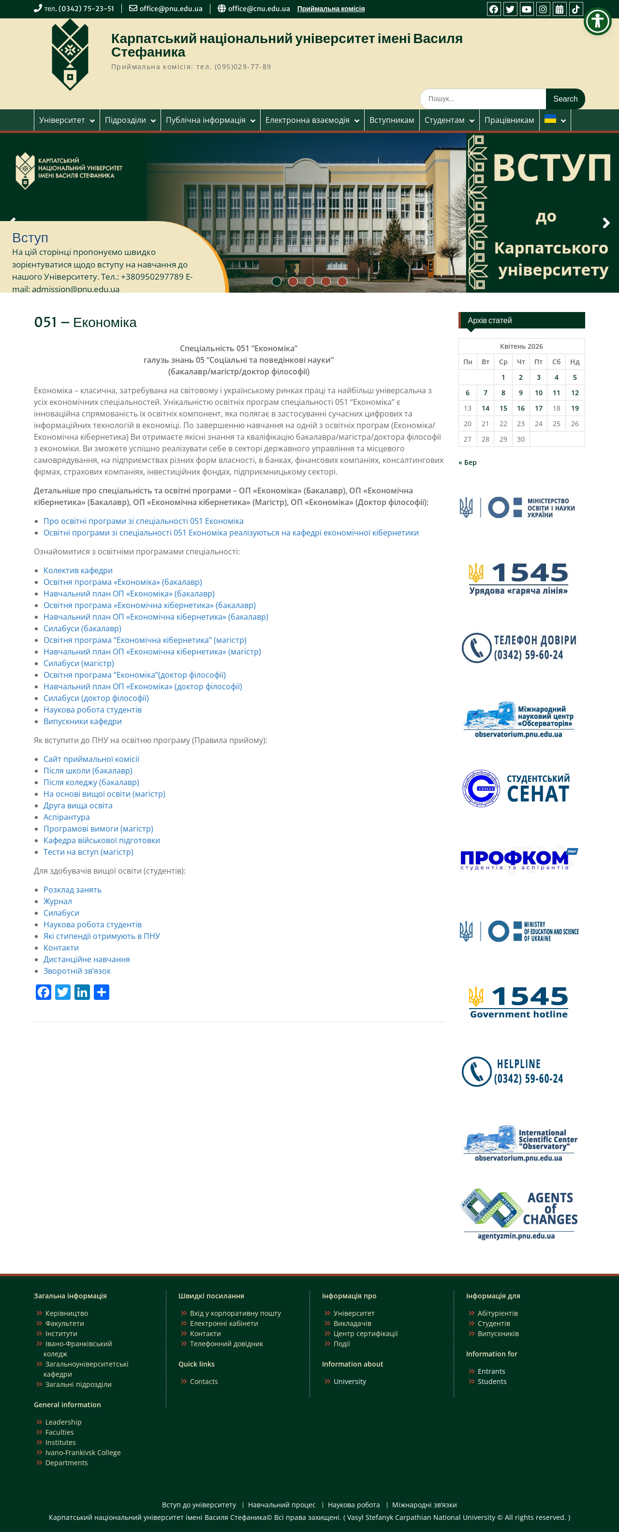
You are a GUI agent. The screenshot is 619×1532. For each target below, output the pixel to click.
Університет (62, 120)
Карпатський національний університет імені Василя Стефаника (287, 45)
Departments (66, 1462)
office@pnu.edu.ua (171, 8)
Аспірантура (67, 817)
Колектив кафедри (78, 570)
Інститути (61, 1333)
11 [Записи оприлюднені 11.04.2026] (556, 392)
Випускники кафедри (83, 721)
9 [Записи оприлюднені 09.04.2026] (521, 392)
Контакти (61, 947)
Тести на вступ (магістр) (88, 852)
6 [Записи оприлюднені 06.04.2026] (468, 392)
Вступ (30, 237)
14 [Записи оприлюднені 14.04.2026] (485, 408)
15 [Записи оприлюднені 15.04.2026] (503, 408)
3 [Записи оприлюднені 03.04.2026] (539, 377)
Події (342, 1343)
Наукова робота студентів (93, 709)
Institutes (60, 1442)
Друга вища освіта (78, 805)
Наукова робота (354, 1505)
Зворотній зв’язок (77, 971)
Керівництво (66, 1313)
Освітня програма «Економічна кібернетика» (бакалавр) (150, 605)
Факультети (64, 1323)
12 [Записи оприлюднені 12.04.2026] (575, 392)
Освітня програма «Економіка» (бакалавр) (123, 582)
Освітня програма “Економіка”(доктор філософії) (135, 674)
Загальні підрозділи (78, 1384)
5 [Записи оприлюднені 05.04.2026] (575, 377)
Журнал (58, 901)
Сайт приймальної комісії (91, 759)
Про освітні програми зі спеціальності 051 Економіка (144, 521)
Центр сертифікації (366, 1333)
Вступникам (391, 120)
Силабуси (61, 912)
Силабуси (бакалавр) (82, 628)
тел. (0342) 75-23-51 (79, 8)
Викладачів (352, 1323)
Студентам (445, 120)
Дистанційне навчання (87, 959)
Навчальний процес (282, 1505)
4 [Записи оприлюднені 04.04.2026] (557, 377)
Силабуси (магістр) (79, 663)
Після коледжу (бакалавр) (91, 782)
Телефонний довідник (226, 1343)
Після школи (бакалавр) (88, 770)
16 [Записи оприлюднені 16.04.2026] (521, 408)
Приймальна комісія (331, 8)
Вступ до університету (199, 1505)
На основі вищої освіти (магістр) (104, 793)
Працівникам (509, 120)
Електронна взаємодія (307, 120)
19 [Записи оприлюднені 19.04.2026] (575, 408)
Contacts (204, 1381)
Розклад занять (73, 889)
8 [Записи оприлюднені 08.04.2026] (503, 392)
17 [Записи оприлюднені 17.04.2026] (539, 408)
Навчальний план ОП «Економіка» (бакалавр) (129, 593)
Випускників (498, 1333)
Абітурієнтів (498, 1313)
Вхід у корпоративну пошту (235, 1313)
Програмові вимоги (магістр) (98, 828)
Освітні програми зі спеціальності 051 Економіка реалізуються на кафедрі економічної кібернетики (231, 532)
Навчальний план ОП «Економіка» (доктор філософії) (143, 686)
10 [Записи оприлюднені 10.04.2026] (539, 392)
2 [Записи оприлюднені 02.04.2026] (521, 377)
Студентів (494, 1323)
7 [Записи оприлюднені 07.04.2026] (485, 392)
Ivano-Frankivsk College (83, 1452)
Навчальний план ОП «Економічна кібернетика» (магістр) (152, 651)
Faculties (59, 1432)
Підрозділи (125, 120)
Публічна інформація (206, 120)
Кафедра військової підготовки (102, 840)
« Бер (467, 462)
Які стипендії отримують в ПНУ (102, 936)
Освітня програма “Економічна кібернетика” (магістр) (145, 640)
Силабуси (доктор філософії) (96, 698)
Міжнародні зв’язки (424, 1505)
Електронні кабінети (224, 1323)
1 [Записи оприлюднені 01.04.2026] (503, 377)
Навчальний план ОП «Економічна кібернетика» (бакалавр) (156, 616)
